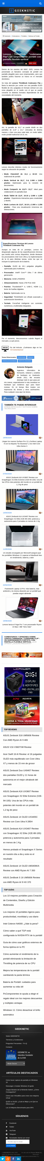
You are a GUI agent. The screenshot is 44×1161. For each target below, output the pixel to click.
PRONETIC (5, 1156)
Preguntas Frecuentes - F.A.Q (16, 1043)
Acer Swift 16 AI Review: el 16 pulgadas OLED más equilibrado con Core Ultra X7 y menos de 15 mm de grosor (22, 759)
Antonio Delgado (10, 63)
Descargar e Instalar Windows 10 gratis (20, 1086)
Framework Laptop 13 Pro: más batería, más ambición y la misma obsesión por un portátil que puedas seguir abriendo (22, 591)
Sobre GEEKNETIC (13, 1036)
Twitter (10, 1127)
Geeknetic (7, 36)
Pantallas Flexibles (9, 360)
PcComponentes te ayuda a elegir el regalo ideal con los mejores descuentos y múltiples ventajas (22, 998)
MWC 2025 (32, 63)
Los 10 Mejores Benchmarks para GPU (20, 1108)
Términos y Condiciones (14, 1040)
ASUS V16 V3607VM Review (17, 747)
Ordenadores (16, 36)
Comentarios (18, 350)
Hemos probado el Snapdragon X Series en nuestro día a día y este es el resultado (22, 854)
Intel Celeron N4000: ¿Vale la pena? (20, 924)
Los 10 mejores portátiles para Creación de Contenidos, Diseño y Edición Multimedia (22, 900)
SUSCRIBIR (11, 1146)
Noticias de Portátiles (35, 36)
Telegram (11, 1134)
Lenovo (30, 357)
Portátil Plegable (25, 360)
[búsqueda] (40, 3)
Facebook (11, 1123)
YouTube (11, 1130)
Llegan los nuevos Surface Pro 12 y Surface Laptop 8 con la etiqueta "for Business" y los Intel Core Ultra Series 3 (22, 443)
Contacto (9, 1047)
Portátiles (24, 36)
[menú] (3, 3)
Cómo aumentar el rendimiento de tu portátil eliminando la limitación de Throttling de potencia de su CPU (20, 959)
